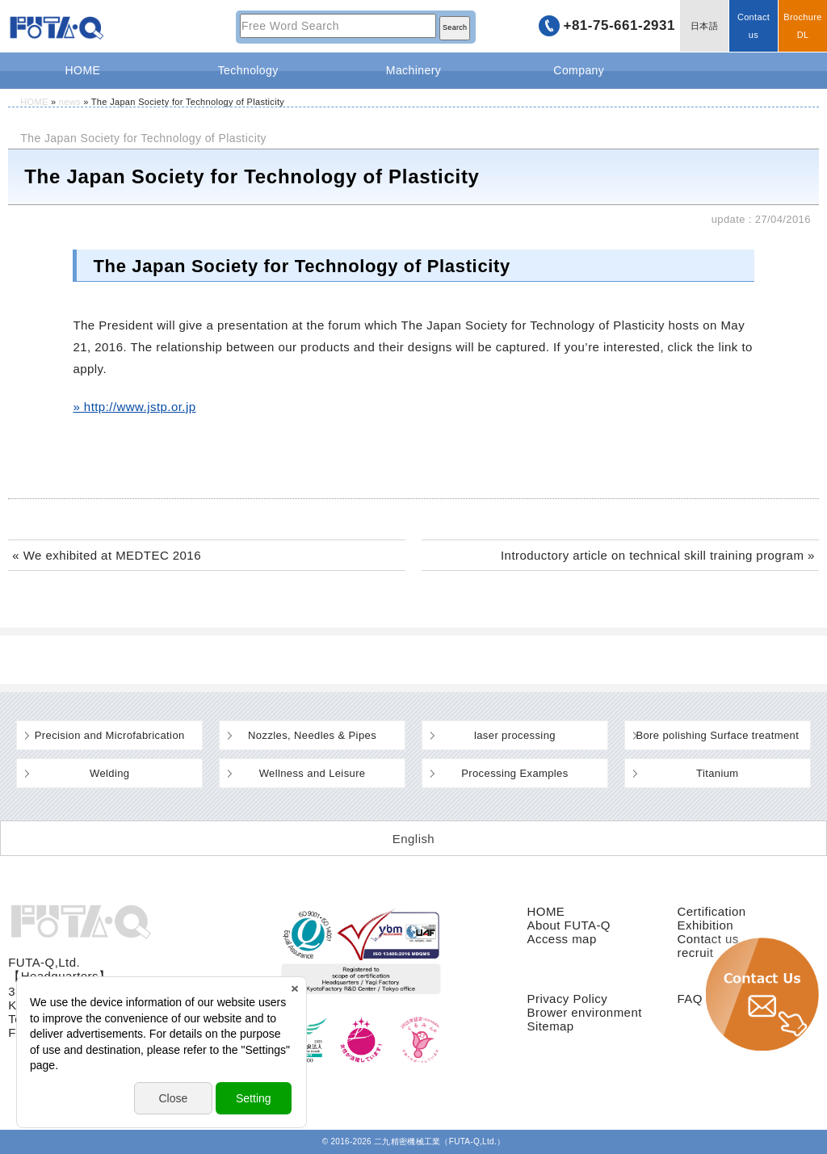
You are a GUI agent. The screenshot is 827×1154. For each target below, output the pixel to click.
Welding (109, 773)
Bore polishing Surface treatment (717, 735)
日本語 (704, 26)
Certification (712, 911)
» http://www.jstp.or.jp (134, 406)
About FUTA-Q (568, 925)
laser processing (515, 735)
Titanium (717, 773)
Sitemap (550, 1026)
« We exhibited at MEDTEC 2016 (106, 555)
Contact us (753, 26)
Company (578, 70)
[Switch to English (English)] (413, 838)
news (70, 102)
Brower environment (584, 1012)
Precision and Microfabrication (110, 735)
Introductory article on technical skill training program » (658, 555)
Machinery (413, 70)
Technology (248, 70)
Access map (561, 939)
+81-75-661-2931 (619, 25)
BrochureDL (802, 26)
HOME (83, 70)
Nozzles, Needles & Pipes (312, 735)
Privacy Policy (567, 998)
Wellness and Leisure (312, 773)
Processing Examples (514, 773)
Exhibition (706, 925)
